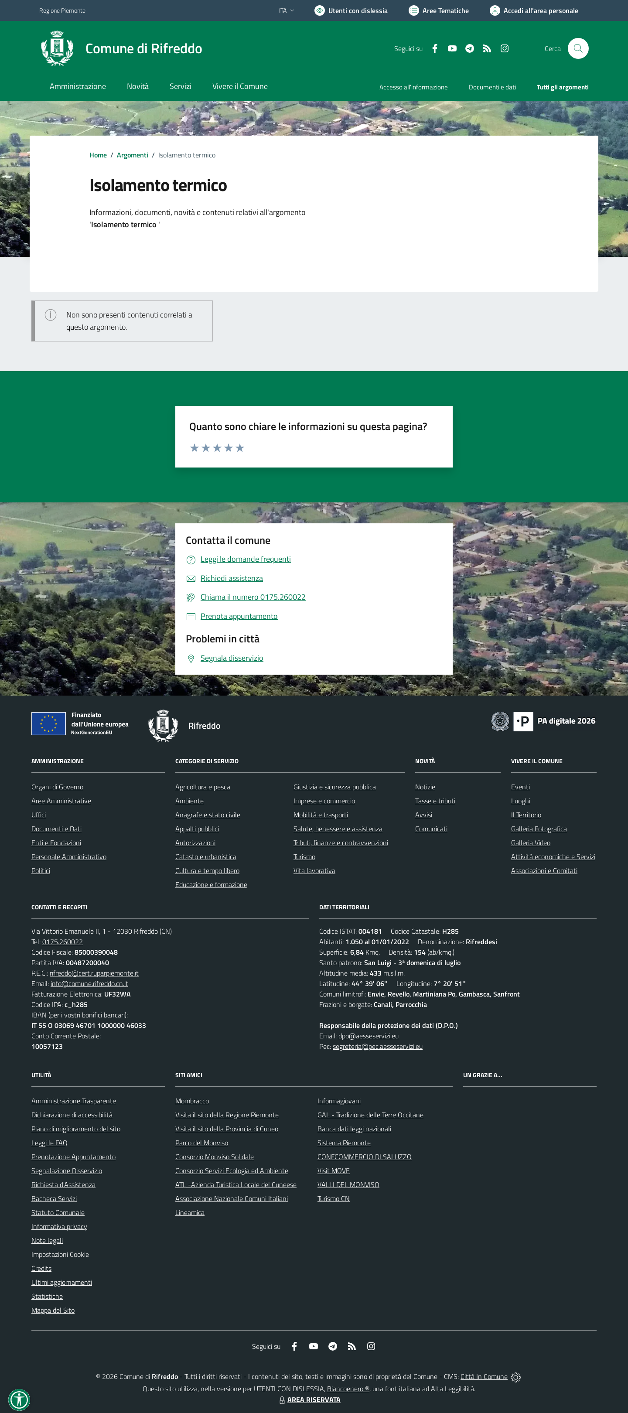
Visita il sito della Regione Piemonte (227, 1114)
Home (98, 155)
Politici (40, 870)
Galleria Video (530, 842)
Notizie (425, 787)
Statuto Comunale (58, 1212)
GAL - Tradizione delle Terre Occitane (370, 1114)
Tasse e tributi (435, 800)
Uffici (38, 814)
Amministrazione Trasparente (73, 1101)
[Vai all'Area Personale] (534, 10)
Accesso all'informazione (413, 87)
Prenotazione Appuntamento (73, 1156)
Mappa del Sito (53, 1310)
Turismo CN (333, 1198)
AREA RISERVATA (309, 1399)
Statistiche (47, 1296)
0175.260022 (62, 941)
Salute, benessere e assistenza (338, 828)
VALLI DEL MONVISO (348, 1184)
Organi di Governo (57, 787)
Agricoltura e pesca (202, 787)
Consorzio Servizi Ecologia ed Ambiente (231, 1170)
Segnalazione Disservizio (66, 1170)
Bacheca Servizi (54, 1198)
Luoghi (520, 800)
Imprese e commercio (324, 800)
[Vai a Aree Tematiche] (438, 10)
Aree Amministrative (61, 800)
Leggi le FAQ (49, 1142)
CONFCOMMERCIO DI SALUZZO (364, 1156)
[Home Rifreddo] (120, 48)
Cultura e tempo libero (207, 870)
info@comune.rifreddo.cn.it (89, 983)
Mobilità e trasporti (321, 814)
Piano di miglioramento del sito (75, 1128)
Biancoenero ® (348, 1388)
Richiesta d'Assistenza (63, 1184)
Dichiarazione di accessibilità (72, 1114)
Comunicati (431, 828)
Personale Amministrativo (68, 856)
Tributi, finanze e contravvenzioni (341, 842)
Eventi (520, 787)
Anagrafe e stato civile (207, 814)
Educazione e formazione (211, 884)
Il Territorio (526, 814)
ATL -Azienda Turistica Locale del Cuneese (236, 1184)
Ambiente (189, 800)
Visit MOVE (333, 1170)
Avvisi (423, 814)
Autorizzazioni (195, 842)
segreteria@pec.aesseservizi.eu (378, 1046)
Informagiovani (339, 1101)
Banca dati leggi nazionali (354, 1128)
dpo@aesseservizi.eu (368, 1036)
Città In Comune (484, 1376)
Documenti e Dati (56, 828)
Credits (41, 1268)
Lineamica (190, 1212)
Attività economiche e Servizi (553, 856)
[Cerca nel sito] (578, 48)
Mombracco (192, 1101)
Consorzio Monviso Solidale (214, 1156)
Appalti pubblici (197, 828)
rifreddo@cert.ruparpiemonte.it (94, 973)
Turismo (304, 856)
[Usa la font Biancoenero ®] (351, 10)
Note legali (47, 1240)
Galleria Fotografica (539, 828)
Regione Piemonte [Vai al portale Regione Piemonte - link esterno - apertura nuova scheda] (62, 10)
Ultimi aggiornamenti (61, 1282)
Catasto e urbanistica (205, 856)
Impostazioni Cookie (60, 1254)
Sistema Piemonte (344, 1142)
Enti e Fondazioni (56, 842)
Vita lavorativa (314, 870)
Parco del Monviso (201, 1142)
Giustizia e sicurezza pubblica (335, 787)
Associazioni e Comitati (544, 870)
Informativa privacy (59, 1226)
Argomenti (132, 155)
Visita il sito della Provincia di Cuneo (226, 1128)
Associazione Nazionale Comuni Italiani (231, 1198)
